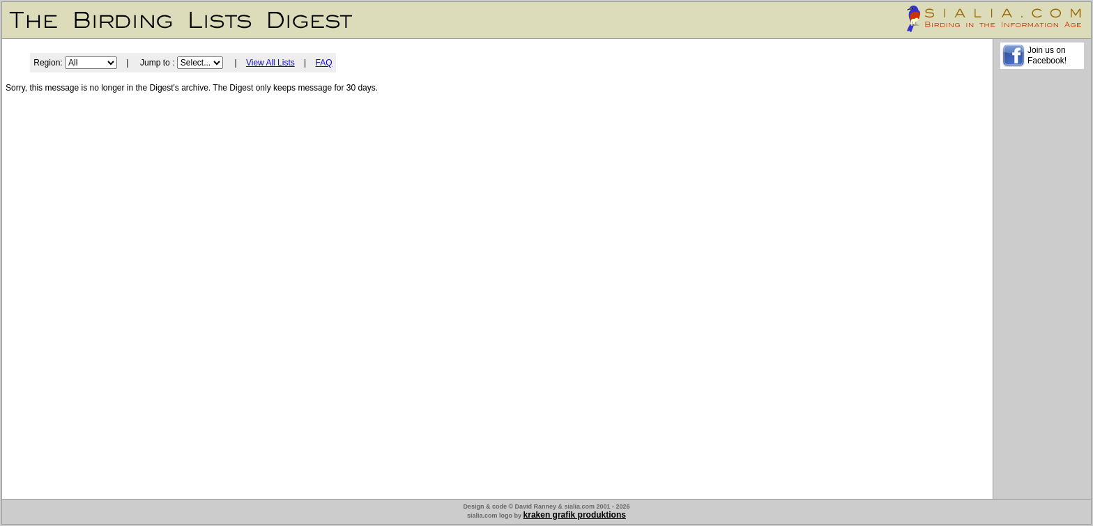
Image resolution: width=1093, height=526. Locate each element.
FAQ (324, 63)
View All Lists (270, 63)
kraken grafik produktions (574, 515)
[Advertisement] (1042, 286)
